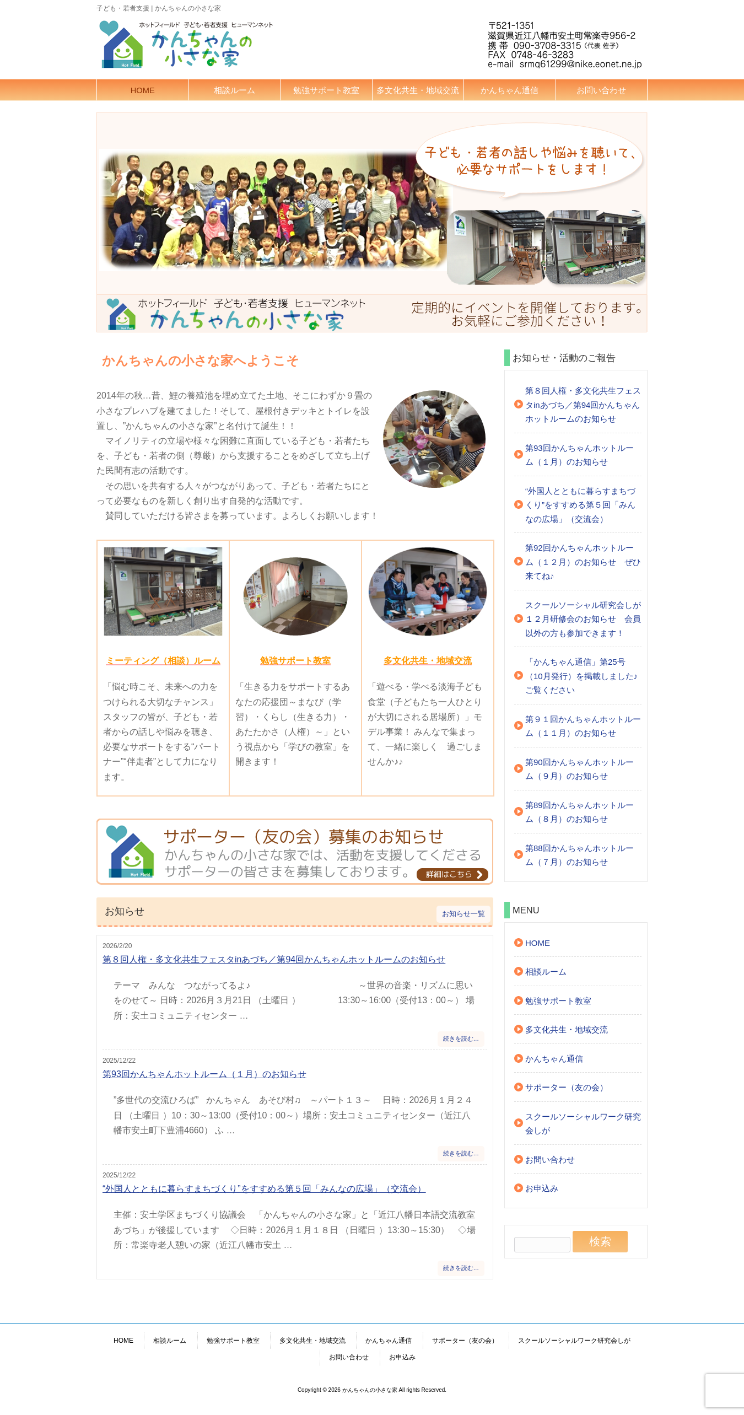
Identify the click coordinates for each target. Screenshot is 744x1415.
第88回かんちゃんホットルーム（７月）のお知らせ (579, 855)
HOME (143, 90)
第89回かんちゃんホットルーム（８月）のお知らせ (579, 812)
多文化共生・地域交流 (417, 90)
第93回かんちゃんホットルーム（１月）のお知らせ (204, 1074)
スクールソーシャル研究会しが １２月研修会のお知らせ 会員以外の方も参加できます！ (583, 619)
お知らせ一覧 (463, 914)
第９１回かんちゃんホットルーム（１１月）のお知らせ (583, 726)
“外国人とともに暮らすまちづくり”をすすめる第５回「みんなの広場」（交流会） (264, 1188)
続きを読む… (461, 1038)
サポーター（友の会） (566, 1087)
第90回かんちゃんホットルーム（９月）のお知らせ (579, 769)
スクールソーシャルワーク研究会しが (583, 1124)
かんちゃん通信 (509, 90)
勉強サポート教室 (326, 90)
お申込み (541, 1188)
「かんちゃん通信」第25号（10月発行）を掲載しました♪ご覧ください (581, 676)
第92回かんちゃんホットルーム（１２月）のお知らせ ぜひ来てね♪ (583, 561)
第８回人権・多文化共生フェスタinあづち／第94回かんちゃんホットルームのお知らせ (274, 959)
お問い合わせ (601, 90)
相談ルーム (234, 90)
